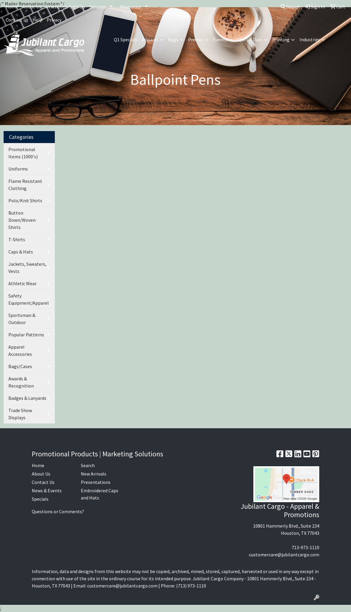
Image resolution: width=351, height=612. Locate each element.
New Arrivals (93, 474)
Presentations (96, 482)
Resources (130, 7)
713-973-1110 (305, 547)
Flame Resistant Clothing (25, 184)
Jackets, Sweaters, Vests (27, 267)
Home (12, 7)
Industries (309, 39)
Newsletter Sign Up (65, 7)
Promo (195, 39)
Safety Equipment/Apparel (28, 299)
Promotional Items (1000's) (23, 153)
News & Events (47, 490)
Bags (173, 39)
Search (290, 7)
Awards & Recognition (21, 382)
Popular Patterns (26, 335)
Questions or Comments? (58, 511)
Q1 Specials (125, 39)
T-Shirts (16, 239)
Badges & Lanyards (27, 398)
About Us (31, 7)
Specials (40, 499)
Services (97, 7)
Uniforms (18, 169)
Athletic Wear (22, 283)
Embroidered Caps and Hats (99, 494)
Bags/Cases (20, 366)
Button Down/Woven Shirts (22, 220)
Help (38, 20)
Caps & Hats (20, 252)
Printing (281, 39)
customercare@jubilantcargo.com (284, 555)
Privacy (54, 20)
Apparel (150, 39)
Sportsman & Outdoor (21, 318)
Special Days (249, 39)
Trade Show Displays (20, 413)
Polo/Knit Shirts (25, 201)
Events (220, 39)
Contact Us (17, 20)
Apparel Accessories (20, 350)
